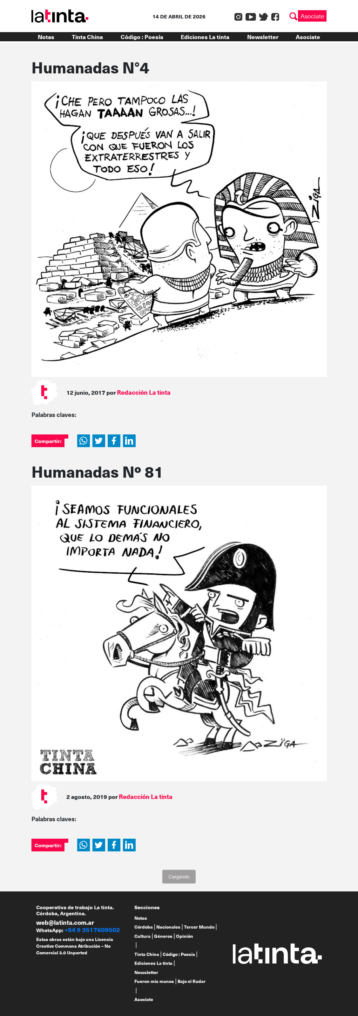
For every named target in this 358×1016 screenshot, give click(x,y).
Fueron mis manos (154, 981)
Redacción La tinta (144, 392)
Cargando (179, 876)
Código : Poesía (142, 36)
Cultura (142, 936)
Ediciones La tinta (205, 36)
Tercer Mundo (199, 927)
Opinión (184, 936)
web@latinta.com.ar (65, 922)
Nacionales (168, 927)
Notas (46, 36)
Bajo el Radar (192, 981)
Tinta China (87, 36)
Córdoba (143, 927)
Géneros (163, 936)
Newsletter (262, 36)
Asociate (312, 15)
